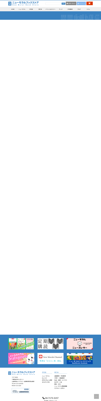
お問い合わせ (71, 3)
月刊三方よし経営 (47, 380)
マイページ (81, 3)
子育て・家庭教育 (59, 378)
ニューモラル (22, 9)
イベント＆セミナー (50, 9)
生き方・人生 (58, 382)
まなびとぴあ (46, 382)
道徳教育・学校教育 (60, 376)
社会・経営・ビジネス (60, 380)
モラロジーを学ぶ (59, 388)
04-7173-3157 (51, 397)
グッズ (60, 9)
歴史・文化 (57, 384)
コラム (88, 9)
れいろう (44, 378)
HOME (12, 9)
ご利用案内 (70, 9)
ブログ (79, 9)
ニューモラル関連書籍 (60, 386)
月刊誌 (31, 9)
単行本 (40, 9)
